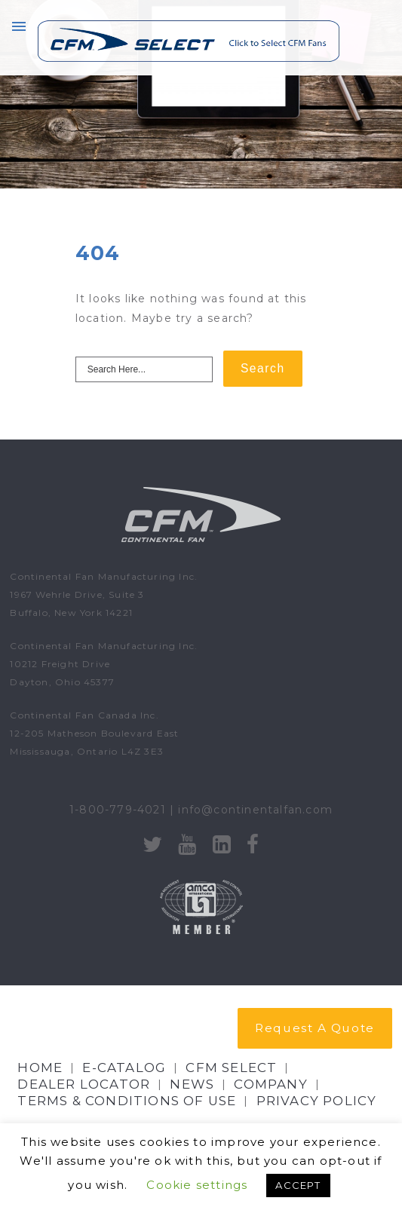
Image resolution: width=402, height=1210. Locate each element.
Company (270, 1084)
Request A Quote (314, 1028)
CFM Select (231, 1067)
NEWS (192, 1084)
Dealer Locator (83, 1084)
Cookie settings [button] (196, 1185)
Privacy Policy (316, 1100)
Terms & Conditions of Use (126, 1100)
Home (40, 1067)
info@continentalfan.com (255, 809)
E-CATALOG (124, 1067)
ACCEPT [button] (298, 1185)
